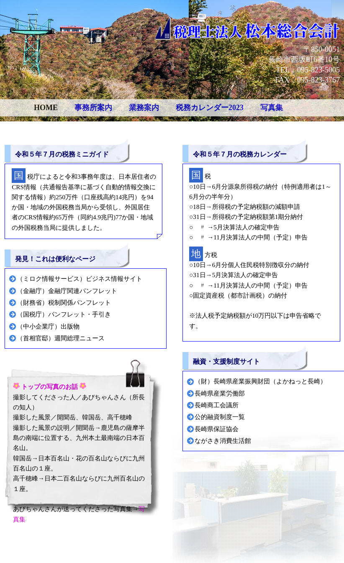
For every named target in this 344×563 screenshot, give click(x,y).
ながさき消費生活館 (223, 440)
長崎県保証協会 (217, 428)
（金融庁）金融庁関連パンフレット (67, 290)
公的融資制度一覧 (220, 416)
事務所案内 (93, 107)
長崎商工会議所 (217, 405)
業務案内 (144, 107)
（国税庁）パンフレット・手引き (64, 314)
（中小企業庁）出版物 (48, 326)
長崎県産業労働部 (220, 393)
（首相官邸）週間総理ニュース (61, 338)
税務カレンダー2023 (210, 107)
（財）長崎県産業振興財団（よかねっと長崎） (260, 381)
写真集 (271, 107)
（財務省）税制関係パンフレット (64, 302)
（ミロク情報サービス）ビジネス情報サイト (79, 278)
